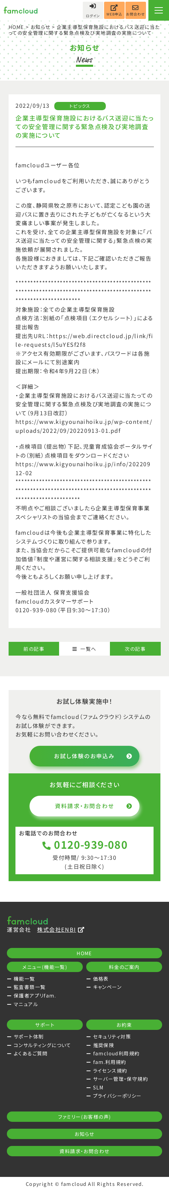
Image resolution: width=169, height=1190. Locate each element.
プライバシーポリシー (117, 1095)
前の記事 (33, 648)
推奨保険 (103, 1045)
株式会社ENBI (60, 929)
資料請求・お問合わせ (94, 806)
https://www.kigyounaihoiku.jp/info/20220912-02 (82, 468)
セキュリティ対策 (112, 1036)
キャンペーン (107, 986)
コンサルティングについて (42, 1045)
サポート (45, 1024)
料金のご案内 (124, 966)
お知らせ (40, 26)
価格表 (101, 978)
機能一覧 (24, 978)
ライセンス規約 (110, 1070)
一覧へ (84, 648)
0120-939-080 (85, 844)
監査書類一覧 (29, 986)
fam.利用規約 (109, 1061)
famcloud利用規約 (116, 1053)
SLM (98, 1087)
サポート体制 (29, 1036)
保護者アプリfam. (35, 995)
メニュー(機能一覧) (44, 966)
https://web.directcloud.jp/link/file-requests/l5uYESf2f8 (84, 339)
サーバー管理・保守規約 (120, 1078)
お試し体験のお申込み (93, 756)
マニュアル (26, 1004)
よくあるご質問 (31, 1053)
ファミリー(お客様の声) (84, 1116)
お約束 (124, 1024)
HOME (16, 26)
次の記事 (135, 648)
